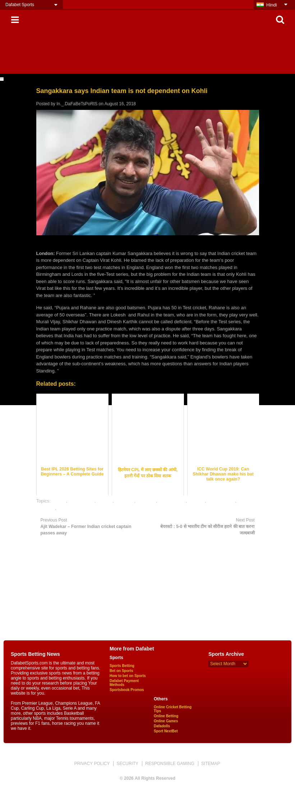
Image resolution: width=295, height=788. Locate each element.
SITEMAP (210, 763)
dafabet (104, 501)
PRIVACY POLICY (92, 763)
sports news (70, 508)
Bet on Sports (121, 671)
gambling (146, 501)
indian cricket (172, 501)
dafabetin (124, 501)
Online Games (166, 721)
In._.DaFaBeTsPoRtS (76, 103)
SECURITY (127, 763)
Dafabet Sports (19, 4)
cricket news (82, 501)
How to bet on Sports (128, 676)
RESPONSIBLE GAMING (169, 763)
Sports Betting (122, 666)
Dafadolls (162, 726)
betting (59, 501)
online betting (221, 501)
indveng (196, 501)
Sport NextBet (166, 731)
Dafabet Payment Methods (124, 683)
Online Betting (166, 716)
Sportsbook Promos (127, 690)
